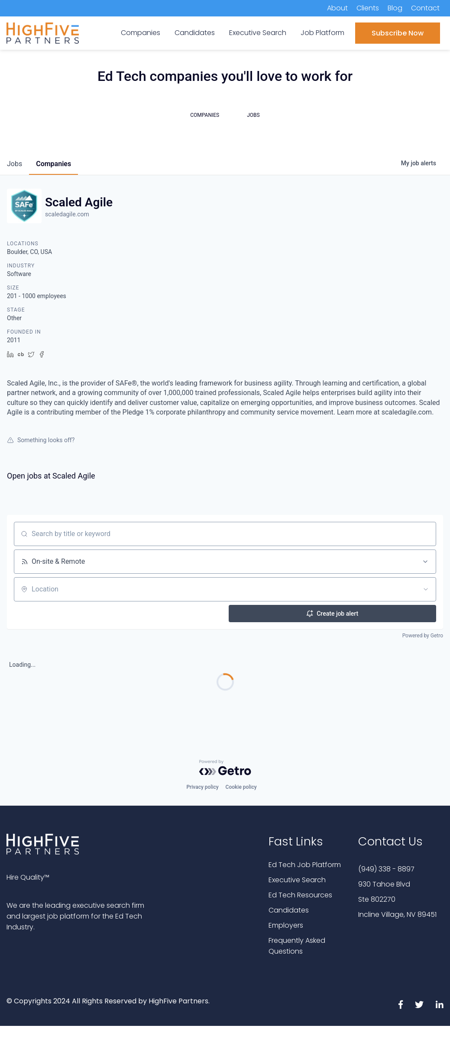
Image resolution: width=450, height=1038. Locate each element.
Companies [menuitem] (140, 33)
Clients (367, 8)
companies (53, 164)
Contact (425, 8)
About (337, 8)
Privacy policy (202, 787)
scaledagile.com (67, 214)
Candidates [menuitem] (195, 33)
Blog (395, 8)
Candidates (289, 910)
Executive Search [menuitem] (257, 33)
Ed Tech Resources (300, 895)
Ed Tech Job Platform (305, 865)
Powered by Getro (422, 636)
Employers (286, 925)
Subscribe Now (398, 33)
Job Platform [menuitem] (322, 33)
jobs (14, 164)
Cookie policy (241, 787)
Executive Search (297, 880)
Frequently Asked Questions (297, 945)
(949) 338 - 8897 (386, 869)
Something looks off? (40, 440)
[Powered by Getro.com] (225, 767)
